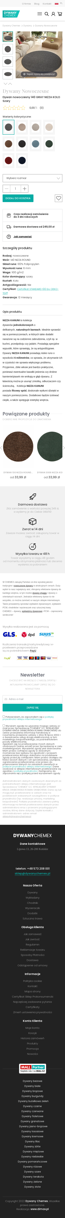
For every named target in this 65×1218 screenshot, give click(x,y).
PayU (33, 650)
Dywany (27, 25)
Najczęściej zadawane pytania (32, 1002)
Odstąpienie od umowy (32, 965)
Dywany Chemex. (36, 1201)
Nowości (32, 1054)
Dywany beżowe (32, 1081)
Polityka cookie (32, 981)
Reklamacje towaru (32, 950)
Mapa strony (33, 991)
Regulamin (32, 944)
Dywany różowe (32, 1166)
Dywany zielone (32, 1181)
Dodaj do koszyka (18, 198)
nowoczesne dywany (23, 586)
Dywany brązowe (32, 1091)
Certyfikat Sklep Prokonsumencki (32, 996)
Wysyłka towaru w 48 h (32, 554)
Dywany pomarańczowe (32, 1161)
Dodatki (32, 913)
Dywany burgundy (33, 1096)
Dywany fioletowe (32, 1116)
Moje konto (53, 14)
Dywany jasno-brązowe (33, 1126)
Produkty (32, 1043)
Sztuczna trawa (32, 918)
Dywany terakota (33, 1176)
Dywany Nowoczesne (46, 25)
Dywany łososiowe (32, 1131)
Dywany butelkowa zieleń (33, 1101)
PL (61, 3)
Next (5, 84)
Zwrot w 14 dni (32, 529)
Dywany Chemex (11, 14)
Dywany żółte (32, 1146)
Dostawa (32, 960)
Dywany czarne (32, 1106)
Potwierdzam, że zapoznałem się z (28, 717)
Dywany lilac (32, 1141)
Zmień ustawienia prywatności (32, 1012)
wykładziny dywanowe (32, 611)
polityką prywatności (25, 771)
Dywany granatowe (32, 1121)
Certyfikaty (33, 1007)
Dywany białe (32, 1086)
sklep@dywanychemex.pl (17, 816)
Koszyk (59, 14)
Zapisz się (32, 707)
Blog (36, 3)
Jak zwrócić (32, 939)
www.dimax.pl (40, 1209)
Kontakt (47, 3)
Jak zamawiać (23, 236)
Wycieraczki (32, 908)
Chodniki (32, 903)
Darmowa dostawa (32, 504)
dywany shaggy (39, 593)
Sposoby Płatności (32, 955)
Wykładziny (33, 897)
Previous (10, 84)
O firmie (26, 3)
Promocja (33, 1048)
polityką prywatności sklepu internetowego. (28, 718)
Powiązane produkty (26, 414)
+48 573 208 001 (38, 869)
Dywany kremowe (32, 1136)
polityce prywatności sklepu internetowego (27, 766)
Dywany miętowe (33, 1151)
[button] (32, 178)
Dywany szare (32, 1171)
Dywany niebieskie (32, 1156)
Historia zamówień (32, 1038)
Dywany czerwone (32, 1111)
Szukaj (46, 14)
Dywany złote (32, 1186)
